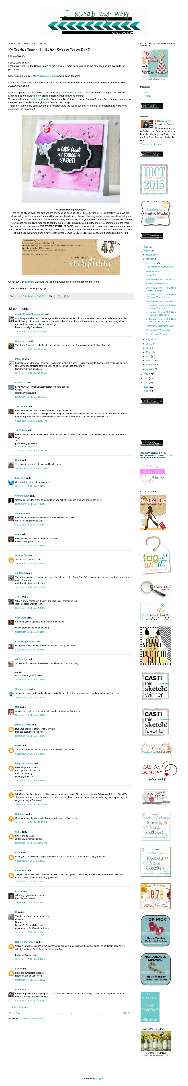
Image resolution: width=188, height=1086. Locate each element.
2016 (146, 247)
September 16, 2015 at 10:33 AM (31, 331)
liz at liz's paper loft (25, 641)
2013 (146, 378)
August (149, 339)
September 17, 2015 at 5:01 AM (30, 980)
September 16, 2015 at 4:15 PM (30, 587)
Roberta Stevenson (25, 942)
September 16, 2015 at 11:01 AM (31, 349)
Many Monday (152, 271)
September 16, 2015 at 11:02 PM (31, 804)
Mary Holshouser (24, 763)
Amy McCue (21, 555)
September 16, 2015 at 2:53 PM (30, 524)
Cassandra (20, 617)
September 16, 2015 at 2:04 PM (30, 486)
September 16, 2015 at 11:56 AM (31, 397)
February (150, 364)
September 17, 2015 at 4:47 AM (30, 959)
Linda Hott (20, 870)
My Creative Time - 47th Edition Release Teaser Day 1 (161, 320)
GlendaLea (20, 382)
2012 (146, 382)
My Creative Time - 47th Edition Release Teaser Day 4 (161, 295)
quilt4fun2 (20, 573)
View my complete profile (152, 144)
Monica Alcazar (23, 724)
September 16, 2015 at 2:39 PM (30, 504)
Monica (19, 359)
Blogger (99, 1078)
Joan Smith (21, 406)
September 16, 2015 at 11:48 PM (31, 822)
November (151, 255)
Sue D (18, 832)
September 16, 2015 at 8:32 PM (30, 736)
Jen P (18, 597)
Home (71, 1013)
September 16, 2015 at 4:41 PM (30, 632)
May (148, 352)
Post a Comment (20, 1007)
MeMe (18, 534)
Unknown (20, 814)
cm (16, 790)
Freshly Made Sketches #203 (160, 326)
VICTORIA (20, 513)
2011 (146, 387)
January (150, 369)
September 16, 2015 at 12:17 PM (31, 421)
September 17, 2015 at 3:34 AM (30, 902)
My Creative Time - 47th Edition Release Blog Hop (161, 289)
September (151, 263)
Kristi (18, 968)
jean (17, 707)
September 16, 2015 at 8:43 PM (30, 754)
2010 (146, 391)
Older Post (128, 1013)
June (148, 348)
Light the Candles (40, 99)
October (150, 259)
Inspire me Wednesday (157, 283)
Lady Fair (20, 478)
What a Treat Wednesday (158, 330)
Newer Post (14, 1013)
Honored (147, 96)
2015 (146, 251)
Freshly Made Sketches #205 (160, 279)
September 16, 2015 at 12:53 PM (31, 468)
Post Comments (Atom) (33, 1018)
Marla (18, 745)
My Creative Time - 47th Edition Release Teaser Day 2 (161, 313)
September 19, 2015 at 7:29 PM (30, 1000)
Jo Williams (21, 430)
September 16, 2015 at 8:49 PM (30, 780)
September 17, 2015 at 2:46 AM (30, 861)
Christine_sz (21, 689)
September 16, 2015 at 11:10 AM (31, 373)
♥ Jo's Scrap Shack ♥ (25, 446)
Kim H (18, 989)
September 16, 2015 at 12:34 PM (31, 450)
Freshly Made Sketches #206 (160, 267)
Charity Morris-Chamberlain (29, 314)
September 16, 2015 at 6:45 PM (30, 697)
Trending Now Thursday (157, 334)
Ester (18, 852)
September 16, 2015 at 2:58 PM (30, 545)
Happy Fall (151, 275)
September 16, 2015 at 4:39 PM (30, 608)
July (148, 344)
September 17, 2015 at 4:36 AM (30, 932)
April (148, 356)
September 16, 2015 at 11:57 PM (31, 843)
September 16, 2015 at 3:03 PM (30, 563)
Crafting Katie (22, 496)
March (149, 360)
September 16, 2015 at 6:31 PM (30, 679)
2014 (146, 374)
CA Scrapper (21, 659)
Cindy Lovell (21, 341)
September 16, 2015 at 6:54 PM (30, 715)
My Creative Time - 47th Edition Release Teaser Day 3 (161, 306)
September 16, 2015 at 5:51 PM (30, 649)
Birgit (18, 460)
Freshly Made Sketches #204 (160, 301)
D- (16, 912)
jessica (18, 891)
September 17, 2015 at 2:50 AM (30, 881)
